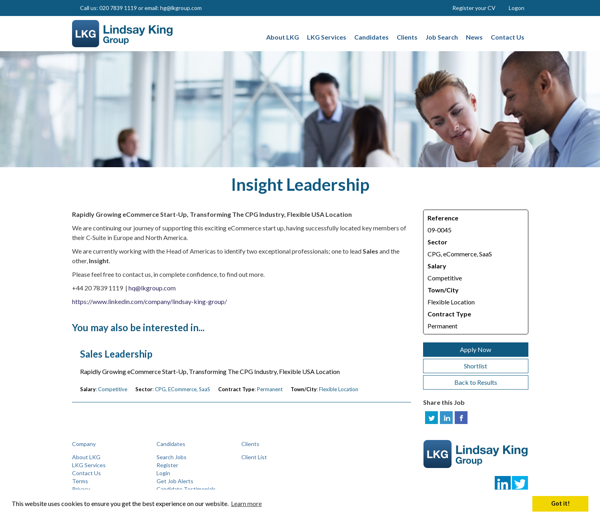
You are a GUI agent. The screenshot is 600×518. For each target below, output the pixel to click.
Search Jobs (172, 457)
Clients (250, 443)
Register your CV (474, 7)
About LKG (86, 457)
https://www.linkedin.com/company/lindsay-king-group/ (149, 301)
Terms (80, 481)
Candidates (171, 443)
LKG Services (89, 465)
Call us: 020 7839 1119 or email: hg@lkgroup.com (141, 7)
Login (163, 473)
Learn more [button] (246, 503)
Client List (254, 457)
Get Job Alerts (175, 481)
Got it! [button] (560, 503)
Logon (516, 7)
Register (167, 465)
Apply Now (475, 349)
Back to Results (475, 382)
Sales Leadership (116, 354)
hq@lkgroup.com (152, 288)
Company (84, 443)
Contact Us (86, 473)
